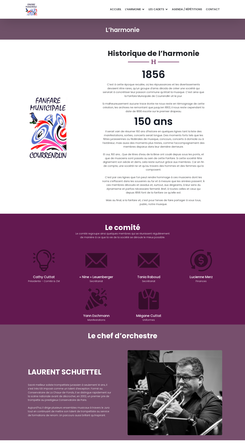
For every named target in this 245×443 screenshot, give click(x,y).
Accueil (115, 9)
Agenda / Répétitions (187, 9)
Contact (213, 9)
